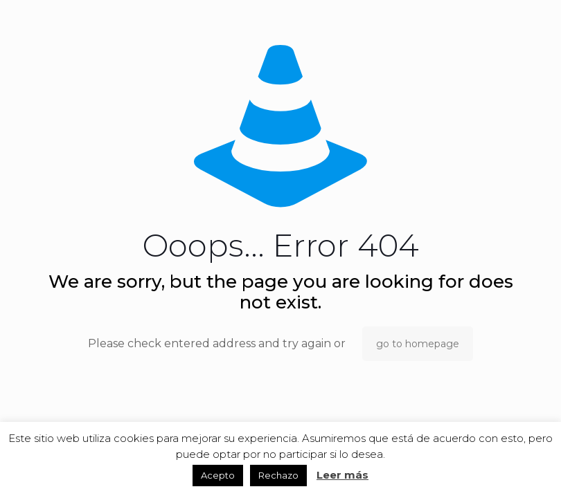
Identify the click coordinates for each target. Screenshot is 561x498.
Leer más (342, 474)
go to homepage (417, 344)
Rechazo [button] (278, 475)
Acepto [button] (218, 475)
